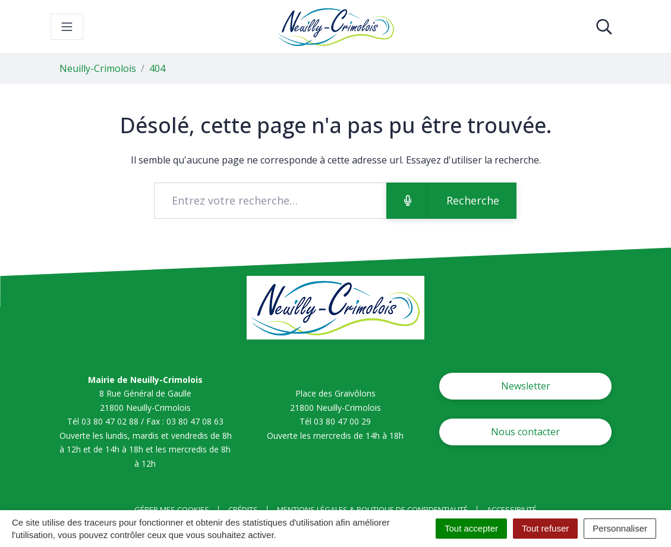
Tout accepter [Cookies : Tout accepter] (471, 528)
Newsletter (525, 385)
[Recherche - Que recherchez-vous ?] (270, 201)
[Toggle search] (604, 26)
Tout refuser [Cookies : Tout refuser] (545, 528)
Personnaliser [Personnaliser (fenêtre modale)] (620, 528)
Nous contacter (525, 431)
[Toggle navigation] (67, 27)
